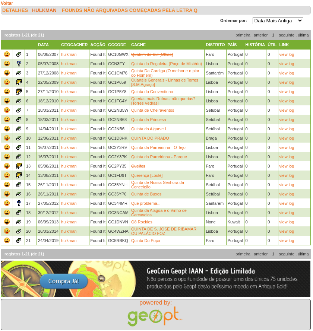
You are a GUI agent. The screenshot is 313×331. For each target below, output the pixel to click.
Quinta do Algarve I (148, 129)
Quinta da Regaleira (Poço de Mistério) (166, 63)
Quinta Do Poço (145, 240)
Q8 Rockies (141, 222)
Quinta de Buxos (146, 194)
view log (286, 54)
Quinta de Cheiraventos (152, 110)
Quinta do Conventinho (152, 91)
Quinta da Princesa (148, 119)
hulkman (44, 10)
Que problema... (146, 203)
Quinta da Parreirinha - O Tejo (158, 147)
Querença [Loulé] (146, 175)
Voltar (7, 3)
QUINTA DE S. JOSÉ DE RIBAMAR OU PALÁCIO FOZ (163, 231)
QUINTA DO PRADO (150, 138)
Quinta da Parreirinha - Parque (159, 157)
